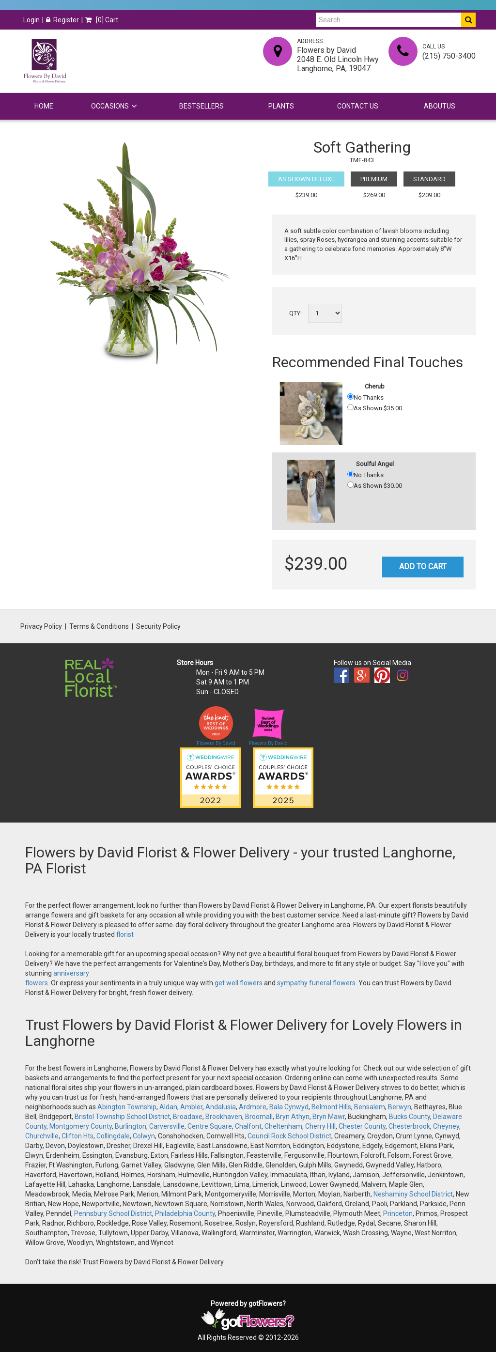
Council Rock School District (289, 1136)
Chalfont (248, 1126)
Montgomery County (80, 1126)
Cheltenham (283, 1126)
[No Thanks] (350, 396)
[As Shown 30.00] (350, 485)
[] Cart (101, 20)
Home (43, 106)
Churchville (42, 1136)
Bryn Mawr (328, 1116)
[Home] (44, 61)
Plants (281, 106)
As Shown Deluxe (306, 179)
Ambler (191, 1107)
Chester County (362, 1126)
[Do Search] (468, 20)
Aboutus (439, 106)
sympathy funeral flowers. (317, 983)
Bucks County (409, 1116)
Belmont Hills (331, 1107)
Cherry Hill (320, 1126)
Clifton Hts (77, 1136)
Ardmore (252, 1107)
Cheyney (446, 1126)
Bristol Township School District (122, 1116)
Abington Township (126, 1107)
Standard (429, 179)
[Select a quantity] (325, 313)
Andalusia (220, 1107)
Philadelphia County (185, 1213)
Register (62, 20)
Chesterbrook (409, 1126)
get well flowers (239, 983)
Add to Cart (423, 566)
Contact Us (357, 106)
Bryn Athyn (293, 1116)
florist (125, 934)
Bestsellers (201, 106)
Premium (374, 179)
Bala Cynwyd (289, 1107)
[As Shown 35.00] (350, 407)
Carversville (167, 1126)
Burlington (130, 1126)
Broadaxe (187, 1116)
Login (31, 20)
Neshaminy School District (413, 1194)
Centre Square (209, 1126)
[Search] (388, 20)
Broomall (259, 1116)
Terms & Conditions (99, 626)
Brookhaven (223, 1116)
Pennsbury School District (113, 1213)
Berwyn (399, 1107)
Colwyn (144, 1136)
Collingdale (113, 1136)
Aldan (168, 1107)
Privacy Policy (41, 626)
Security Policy (158, 626)
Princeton (398, 1213)
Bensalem (369, 1107)
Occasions (110, 106)
